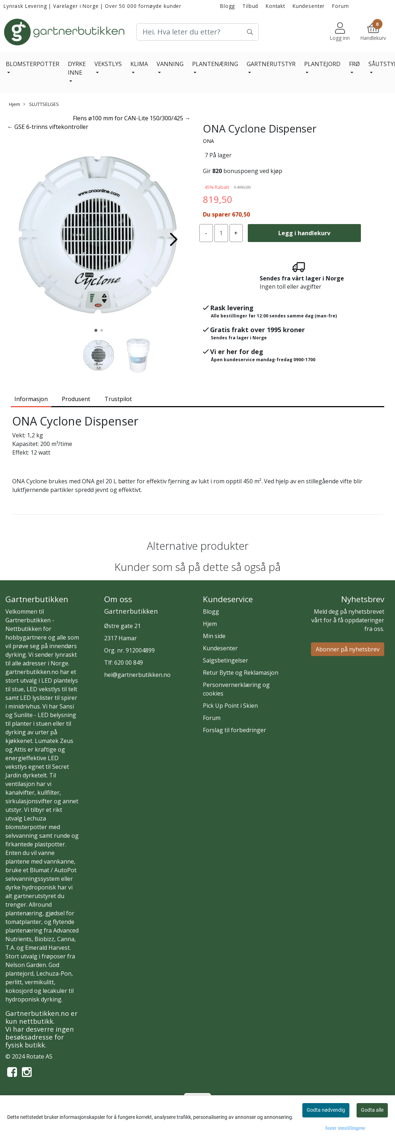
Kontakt (275, 6)
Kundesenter (309, 6)
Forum (340, 6)
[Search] (197, 32)
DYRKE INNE (77, 68)
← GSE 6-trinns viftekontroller (47, 127)
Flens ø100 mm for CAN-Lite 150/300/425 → (131, 118)
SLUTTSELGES (41, 104)
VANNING (170, 64)
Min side (214, 636)
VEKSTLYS (108, 64)
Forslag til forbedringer (234, 730)
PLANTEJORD (322, 64)
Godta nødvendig (326, 1110)
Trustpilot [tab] (118, 399)
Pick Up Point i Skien (230, 706)
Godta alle (372, 1110)
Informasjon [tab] (31, 399)
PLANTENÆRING (215, 64)
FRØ (354, 64)
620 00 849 (128, 662)
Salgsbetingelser (225, 660)
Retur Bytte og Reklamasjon (240, 673)
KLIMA (139, 64)
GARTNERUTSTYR (271, 64)
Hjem (14, 104)
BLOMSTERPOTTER (32, 64)
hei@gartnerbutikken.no (137, 675)
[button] (95, 330)
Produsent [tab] (76, 399)
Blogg (227, 6)
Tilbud (250, 6)
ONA (208, 141)
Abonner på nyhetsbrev (348, 649)
